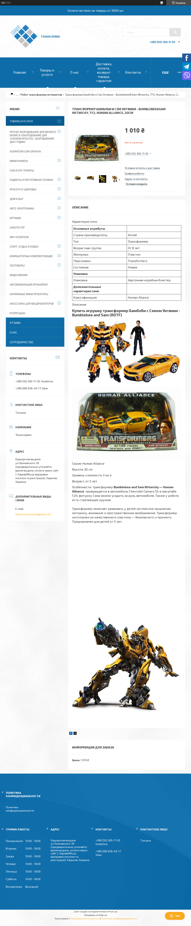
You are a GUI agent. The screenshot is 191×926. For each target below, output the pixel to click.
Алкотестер (17, 227)
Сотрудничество (21, 342)
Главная (19, 72)
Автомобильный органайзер (29, 284)
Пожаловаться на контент (85, 918)
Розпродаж (17, 313)
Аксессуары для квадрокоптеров (32, 303)
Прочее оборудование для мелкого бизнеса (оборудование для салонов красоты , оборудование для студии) (33, 136)
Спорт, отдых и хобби (24, 246)
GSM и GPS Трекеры (22, 170)
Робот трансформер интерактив (41, 94)
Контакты (133, 72)
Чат (175, 916)
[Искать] (175, 32)
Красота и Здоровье (23, 189)
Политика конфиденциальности (20, 809)
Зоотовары (17, 265)
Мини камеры (19, 161)
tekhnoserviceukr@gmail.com (33, 514)
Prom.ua (112, 911)
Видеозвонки (18, 275)
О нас (74, 72)
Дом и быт (16, 199)
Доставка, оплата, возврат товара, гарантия (104, 72)
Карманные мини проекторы (29, 294)
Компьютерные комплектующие (31, 256)
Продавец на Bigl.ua (95, 915)
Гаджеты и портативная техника (31, 179)
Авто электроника (22, 208)
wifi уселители (19, 237)
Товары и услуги (47, 72)
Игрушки (15, 218)
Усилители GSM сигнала (25, 151)
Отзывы (15, 322)
